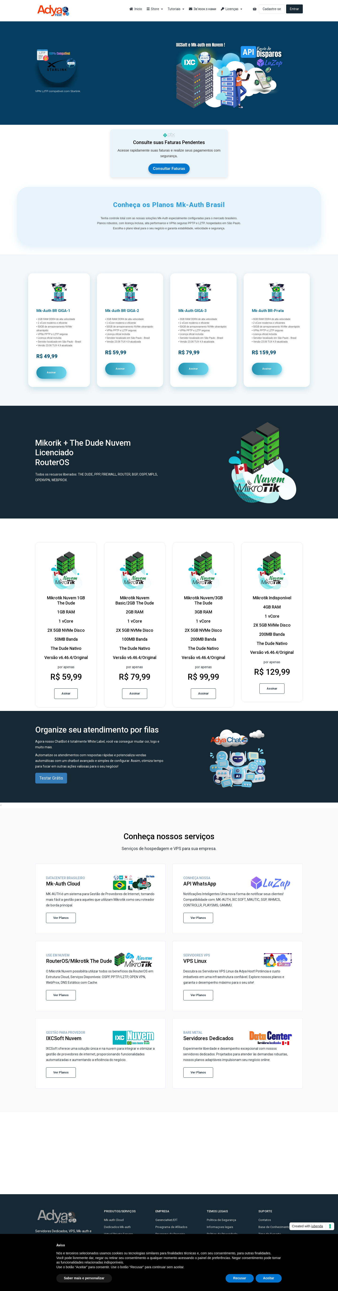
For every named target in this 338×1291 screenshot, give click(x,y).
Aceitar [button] (268, 1278)
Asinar (65, 693)
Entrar (294, 9)
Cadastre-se (272, 9)
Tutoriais (176, 9)
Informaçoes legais (220, 1227)
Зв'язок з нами (202, 9)
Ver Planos (61, 918)
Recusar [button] (239, 1278)
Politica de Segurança (221, 1220)
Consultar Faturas (169, 169)
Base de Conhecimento (274, 1227)
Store (155, 9)
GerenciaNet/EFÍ (166, 1220)
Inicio (135, 9)
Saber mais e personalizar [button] (84, 1278)
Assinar (51, 372)
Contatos (264, 1220)
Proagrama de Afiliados (171, 1227)
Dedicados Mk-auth (117, 1227)
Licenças (231, 9)
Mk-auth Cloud (114, 1220)
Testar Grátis (51, 778)
